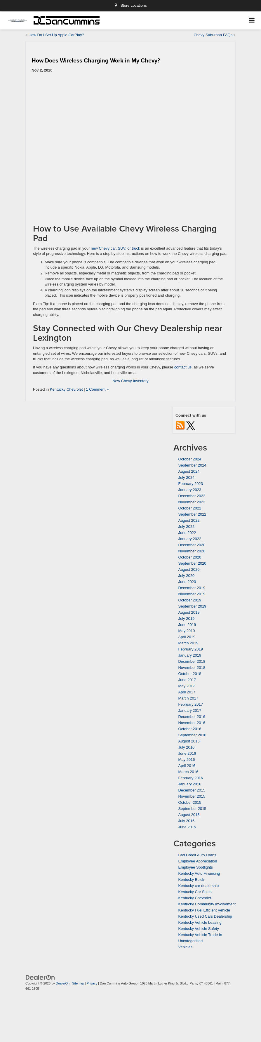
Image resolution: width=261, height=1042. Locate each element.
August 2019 (188, 612)
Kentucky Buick (191, 879)
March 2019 (188, 643)
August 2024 (188, 471)
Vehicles (185, 947)
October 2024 (189, 459)
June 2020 (187, 582)
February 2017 (190, 704)
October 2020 (189, 557)
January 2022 (189, 539)
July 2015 (186, 821)
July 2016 (186, 747)
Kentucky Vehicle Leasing (199, 922)
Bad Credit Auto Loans (197, 855)
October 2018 (189, 674)
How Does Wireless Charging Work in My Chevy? (96, 60)
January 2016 (189, 784)
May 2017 (186, 686)
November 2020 (191, 551)
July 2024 (186, 477)
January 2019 (189, 655)
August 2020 (188, 569)
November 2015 (191, 796)
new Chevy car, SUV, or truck (115, 248)
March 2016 (188, 772)
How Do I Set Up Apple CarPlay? (56, 35)
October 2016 (189, 729)
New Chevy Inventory (130, 381)
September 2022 (192, 514)
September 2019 (192, 606)
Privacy (92, 983)
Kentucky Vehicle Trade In (200, 935)
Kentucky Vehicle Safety (198, 928)
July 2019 (186, 618)
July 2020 (186, 575)
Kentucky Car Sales (194, 892)
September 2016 (192, 735)
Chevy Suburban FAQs (213, 35)
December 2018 (191, 661)
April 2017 (186, 692)
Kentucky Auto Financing (199, 873)
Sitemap (78, 983)
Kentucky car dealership (198, 885)
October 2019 (189, 600)
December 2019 (191, 588)
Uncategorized (190, 941)
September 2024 (192, 465)
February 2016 (190, 778)
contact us (183, 367)
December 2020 (191, 545)
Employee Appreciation (197, 861)
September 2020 (192, 563)
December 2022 (191, 496)
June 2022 (187, 532)
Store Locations (130, 5)
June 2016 (187, 753)
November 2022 (191, 502)
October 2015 (189, 802)
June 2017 (187, 680)
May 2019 (186, 631)
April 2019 (186, 637)
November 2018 (191, 667)
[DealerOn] (40, 977)
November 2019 (191, 594)
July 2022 (186, 526)
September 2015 (192, 808)
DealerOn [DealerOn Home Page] (62, 983)
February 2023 (190, 483)
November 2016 (191, 723)
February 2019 (190, 649)
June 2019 (187, 624)
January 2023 (189, 490)
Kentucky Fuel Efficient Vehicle (204, 910)
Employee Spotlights (195, 867)
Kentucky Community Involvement (207, 904)
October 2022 (189, 508)
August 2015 (188, 815)
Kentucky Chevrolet (66, 389)
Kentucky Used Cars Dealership (205, 916)
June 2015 (187, 827)
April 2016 (186, 765)
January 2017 (189, 710)
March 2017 (188, 698)
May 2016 (186, 759)
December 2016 (191, 716)
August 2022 (188, 520)
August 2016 (188, 741)
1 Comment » (97, 389)
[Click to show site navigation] (252, 20)
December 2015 (191, 790)
